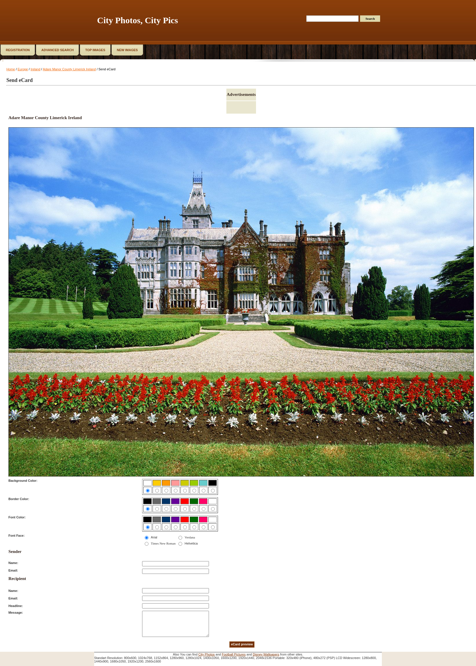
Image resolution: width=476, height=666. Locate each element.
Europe (23, 69)
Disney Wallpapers (266, 654)
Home (10, 69)
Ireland (35, 69)
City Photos (206, 654)
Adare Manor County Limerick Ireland (69, 69)
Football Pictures (234, 654)
